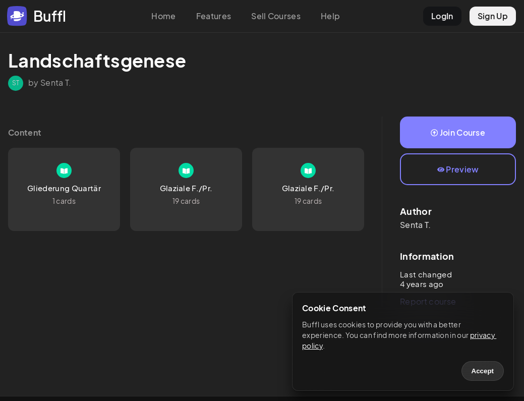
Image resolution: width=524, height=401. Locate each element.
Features (213, 16)
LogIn (442, 16)
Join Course (458, 132)
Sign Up (493, 16)
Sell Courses (276, 16)
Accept (483, 371)
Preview (458, 169)
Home (163, 16)
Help (330, 16)
